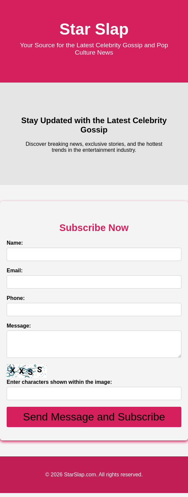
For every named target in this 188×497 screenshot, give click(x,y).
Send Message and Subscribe (94, 421)
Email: (15, 270)
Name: (15, 243)
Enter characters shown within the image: (59, 386)
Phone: (16, 298)
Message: (19, 326)
